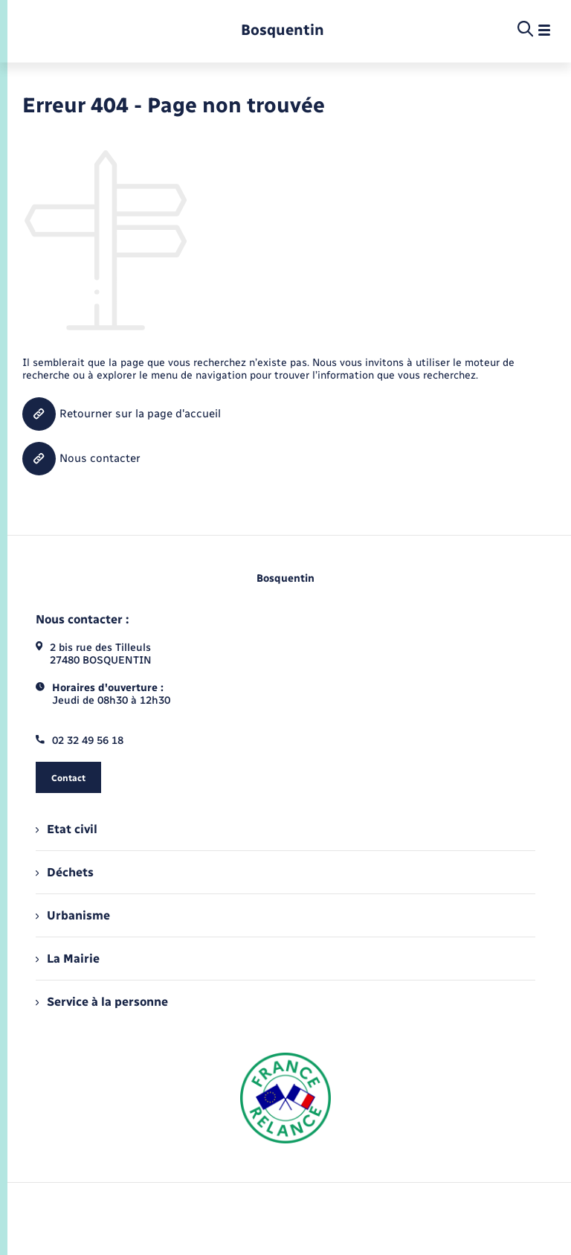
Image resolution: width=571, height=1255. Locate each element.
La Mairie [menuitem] (68, 958)
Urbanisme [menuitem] (73, 915)
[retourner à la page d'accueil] (282, 30)
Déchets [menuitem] (65, 872)
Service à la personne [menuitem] (102, 1002)
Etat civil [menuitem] (66, 829)
